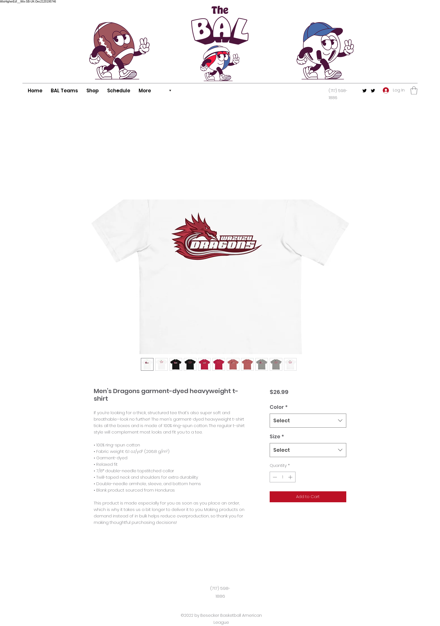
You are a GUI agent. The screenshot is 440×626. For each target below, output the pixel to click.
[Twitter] (364, 90)
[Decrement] (274, 477)
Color (279, 407)
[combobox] (308, 421)
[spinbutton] (282, 477)
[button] (414, 90)
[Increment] (291, 477)
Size (277, 436)
